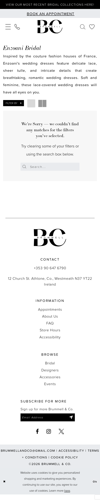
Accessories (50, 381)
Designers (50, 374)
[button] (8, 31)
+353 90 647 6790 (50, 272)
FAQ (50, 327)
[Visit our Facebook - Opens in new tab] (37, 437)
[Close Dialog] (4, 486)
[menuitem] (8, 31)
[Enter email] (51, 422)
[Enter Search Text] (50, 171)
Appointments (50, 314)
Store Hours (50, 334)
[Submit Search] (25, 171)
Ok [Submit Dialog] (94, 487)
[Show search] (82, 31)
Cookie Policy (64, 462)
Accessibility (50, 341)
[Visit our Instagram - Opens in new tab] (48, 437)
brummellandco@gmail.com (28, 456)
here (67, 496)
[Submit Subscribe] (76, 422)
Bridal (50, 367)
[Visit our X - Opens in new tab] (61, 437)
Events (50, 388)
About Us (50, 320)
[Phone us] (17, 31)
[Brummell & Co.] (49, 31)
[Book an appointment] (50, 17)
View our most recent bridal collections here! (50, 6)
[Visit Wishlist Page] (92, 31)
